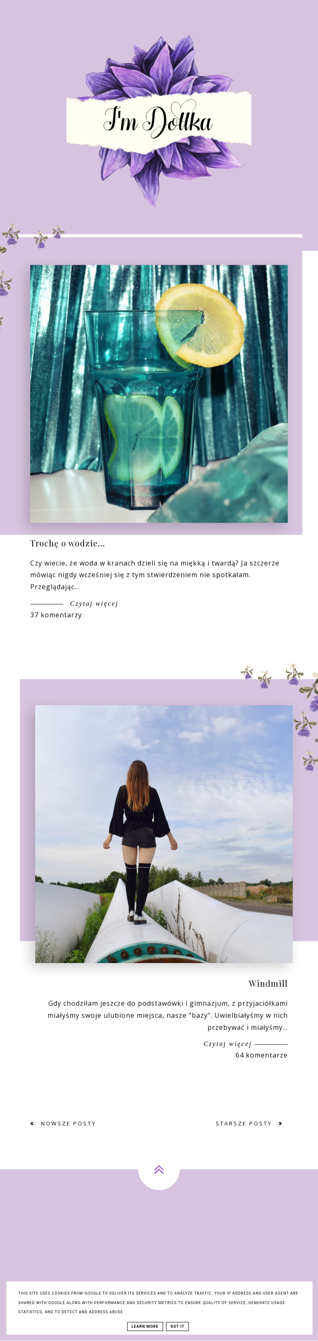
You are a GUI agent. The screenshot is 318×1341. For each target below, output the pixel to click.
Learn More (145, 1326)
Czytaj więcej (92, 610)
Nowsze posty (67, 1123)
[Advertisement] (159, 1264)
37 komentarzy (56, 621)
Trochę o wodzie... (67, 549)
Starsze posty (245, 1123)
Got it (178, 1326)
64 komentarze (262, 1062)
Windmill (268, 989)
